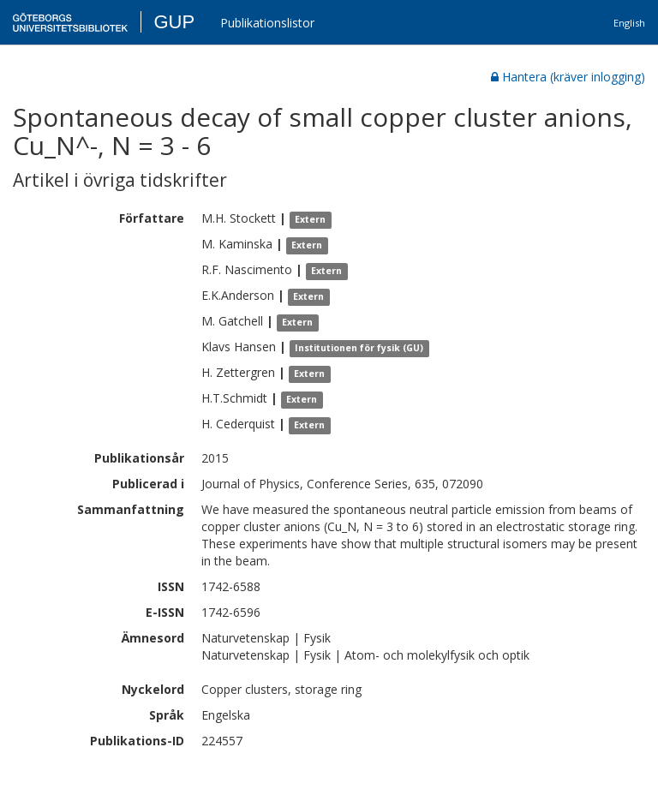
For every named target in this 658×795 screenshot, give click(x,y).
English (629, 22)
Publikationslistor (267, 23)
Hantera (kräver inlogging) (568, 77)
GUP (173, 22)
